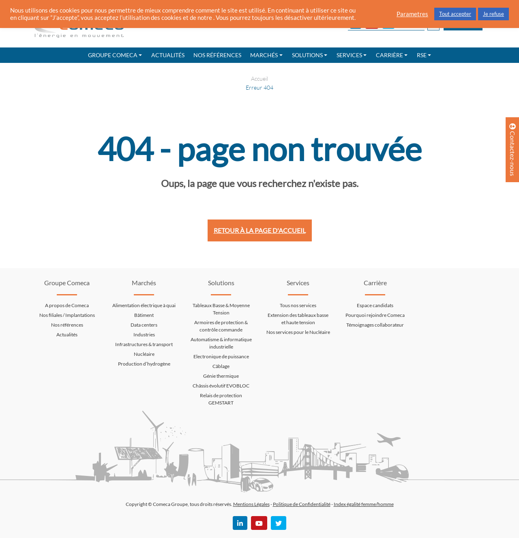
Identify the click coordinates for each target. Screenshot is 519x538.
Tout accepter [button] (455, 14)
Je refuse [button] (493, 14)
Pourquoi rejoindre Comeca (375, 315)
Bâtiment (144, 315)
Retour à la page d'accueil (260, 230)
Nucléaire (144, 354)
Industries (144, 334)
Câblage (220, 366)
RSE (422, 55)
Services (349, 55)
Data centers (144, 325)
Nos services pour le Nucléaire (298, 332)
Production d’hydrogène (144, 364)
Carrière (389, 55)
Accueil (259, 78)
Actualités (167, 55)
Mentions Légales (251, 504)
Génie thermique (221, 376)
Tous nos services (298, 305)
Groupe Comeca (112, 55)
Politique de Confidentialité (301, 504)
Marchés (264, 55)
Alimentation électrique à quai (144, 305)
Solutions (307, 55)
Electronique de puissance (221, 356)
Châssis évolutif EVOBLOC (221, 386)
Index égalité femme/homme (364, 504)
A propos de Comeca (67, 305)
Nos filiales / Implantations (67, 315)
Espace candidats (375, 305)
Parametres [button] (412, 14)
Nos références (217, 55)
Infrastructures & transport (144, 344)
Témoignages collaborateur (375, 325)
